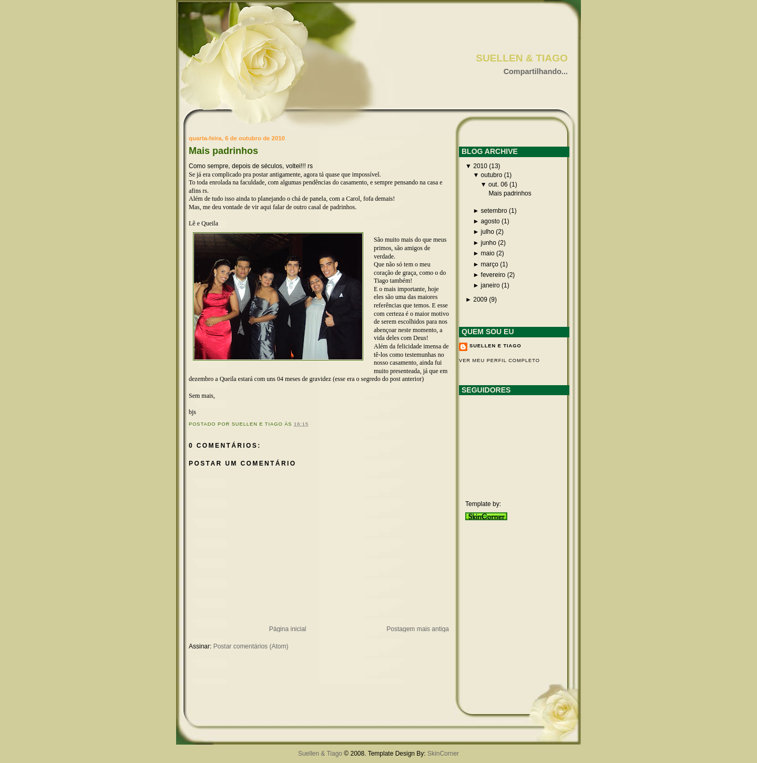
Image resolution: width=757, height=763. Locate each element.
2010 (480, 166)
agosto (490, 221)
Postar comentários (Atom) (251, 646)
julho (487, 231)
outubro (492, 175)
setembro (494, 210)
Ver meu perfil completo (499, 360)
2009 (480, 299)
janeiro (490, 285)
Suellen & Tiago (522, 58)
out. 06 (498, 184)
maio (488, 253)
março (489, 264)
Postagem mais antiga (417, 629)
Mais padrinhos (223, 151)
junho (488, 242)
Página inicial (287, 629)
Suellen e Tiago (495, 345)
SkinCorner (443, 753)
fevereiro (493, 275)
